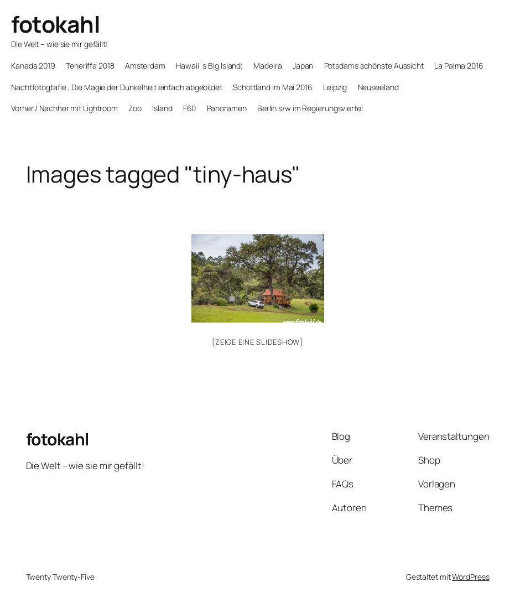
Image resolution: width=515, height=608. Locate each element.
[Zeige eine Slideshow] (257, 342)
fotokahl (55, 23)
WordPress (470, 576)
